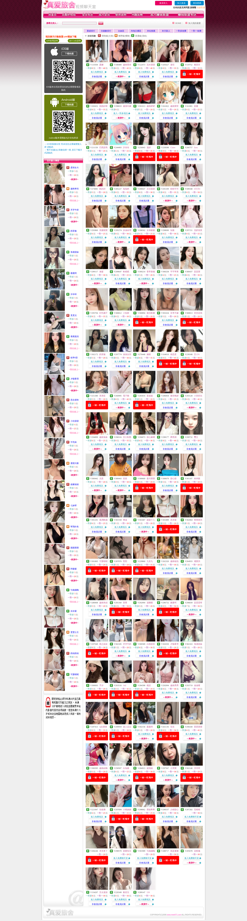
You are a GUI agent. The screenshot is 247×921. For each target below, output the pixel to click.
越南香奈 (127, 65)
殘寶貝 (197, 561)
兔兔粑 (126, 189)
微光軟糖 (151, 313)
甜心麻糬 (151, 437)
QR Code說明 (75, 40)
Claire (172, 147)
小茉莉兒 (198, 396)
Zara (196, 147)
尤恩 (101, 478)
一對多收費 (181, 31)
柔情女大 (74, 167)
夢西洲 (173, 437)
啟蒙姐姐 (74, 484)
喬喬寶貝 (74, 336)
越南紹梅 (103, 768)
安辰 (172, 727)
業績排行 (91, 31)
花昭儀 (197, 851)
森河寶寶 (151, 478)
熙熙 (125, 561)
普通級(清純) (141, 36)
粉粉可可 (174, 189)
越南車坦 (74, 188)
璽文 (196, 437)
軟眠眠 (126, 271)
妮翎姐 (150, 768)
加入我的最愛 (194, 23)
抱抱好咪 (103, 106)
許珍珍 (126, 147)
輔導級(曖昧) (124, 36)
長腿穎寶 (103, 230)
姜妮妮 (150, 396)
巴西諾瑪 (103, 147)
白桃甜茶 (151, 644)
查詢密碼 (197, 3)
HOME (178, 23)
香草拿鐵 (151, 271)
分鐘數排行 (106, 31)
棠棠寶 (197, 271)
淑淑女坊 (127, 354)
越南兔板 (103, 437)
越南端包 (174, 561)
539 (148, 892)
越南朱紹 (103, 602)
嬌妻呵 (173, 602)
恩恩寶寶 (198, 727)
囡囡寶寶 (74, 548)
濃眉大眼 (74, 463)
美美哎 (102, 396)
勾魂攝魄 (74, 590)
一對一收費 (196, 31)
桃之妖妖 (103, 644)
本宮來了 (103, 851)
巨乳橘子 (103, 313)
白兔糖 (126, 768)
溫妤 (149, 147)
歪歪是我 (198, 313)
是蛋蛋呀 (198, 602)
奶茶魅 (73, 231)
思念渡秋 (74, 400)
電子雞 (126, 396)
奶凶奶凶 (74, 653)
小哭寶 (173, 768)
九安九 (150, 561)
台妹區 (121, 31)
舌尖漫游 (103, 892)
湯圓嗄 (150, 602)
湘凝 (101, 271)
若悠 (125, 478)
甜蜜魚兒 (127, 851)
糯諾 (149, 685)
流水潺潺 (151, 65)
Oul (124, 685)
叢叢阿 (73, 273)
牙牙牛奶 (74, 210)
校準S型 (74, 357)
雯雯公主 (74, 632)
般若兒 (126, 892)
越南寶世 (174, 106)
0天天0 (197, 189)
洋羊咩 (73, 294)
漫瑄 (172, 65)
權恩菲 (197, 65)
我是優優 (174, 851)
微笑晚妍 (174, 396)
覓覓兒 (73, 315)
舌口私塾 (127, 437)
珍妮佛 (102, 809)
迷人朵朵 (127, 727)
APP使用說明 (52, 40)
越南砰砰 (151, 106)
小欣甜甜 (74, 421)
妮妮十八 (151, 520)
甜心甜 (173, 478)
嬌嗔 (149, 354)
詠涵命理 (127, 230)
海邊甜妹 (74, 252)
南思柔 (173, 354)
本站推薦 (151, 31)
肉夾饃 (197, 478)
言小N (197, 354)
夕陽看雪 (74, 379)
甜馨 (196, 106)
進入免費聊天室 (191, 817)
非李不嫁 (174, 313)
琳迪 (125, 520)
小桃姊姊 (127, 809)
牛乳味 (73, 442)
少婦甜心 (174, 809)
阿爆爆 (73, 569)
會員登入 (163, 3)
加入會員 (181, 3)
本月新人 (166, 31)
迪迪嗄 (197, 685)
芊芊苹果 (174, 271)
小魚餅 (126, 313)
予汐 (101, 685)
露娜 (101, 65)
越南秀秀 (174, 685)
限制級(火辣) (108, 36)
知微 (172, 230)
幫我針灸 (74, 526)
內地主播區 (136, 31)
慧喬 (125, 602)
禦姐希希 (151, 809)
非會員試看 (97, 76)
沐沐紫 (73, 611)
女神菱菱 (151, 230)
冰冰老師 (151, 189)
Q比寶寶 (103, 727)
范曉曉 (197, 809)
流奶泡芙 (198, 230)
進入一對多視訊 (120, 113)
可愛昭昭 (74, 674)
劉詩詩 (102, 189)
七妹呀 (73, 505)
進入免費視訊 (97, 72)
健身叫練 (127, 106)
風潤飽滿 (103, 520)
